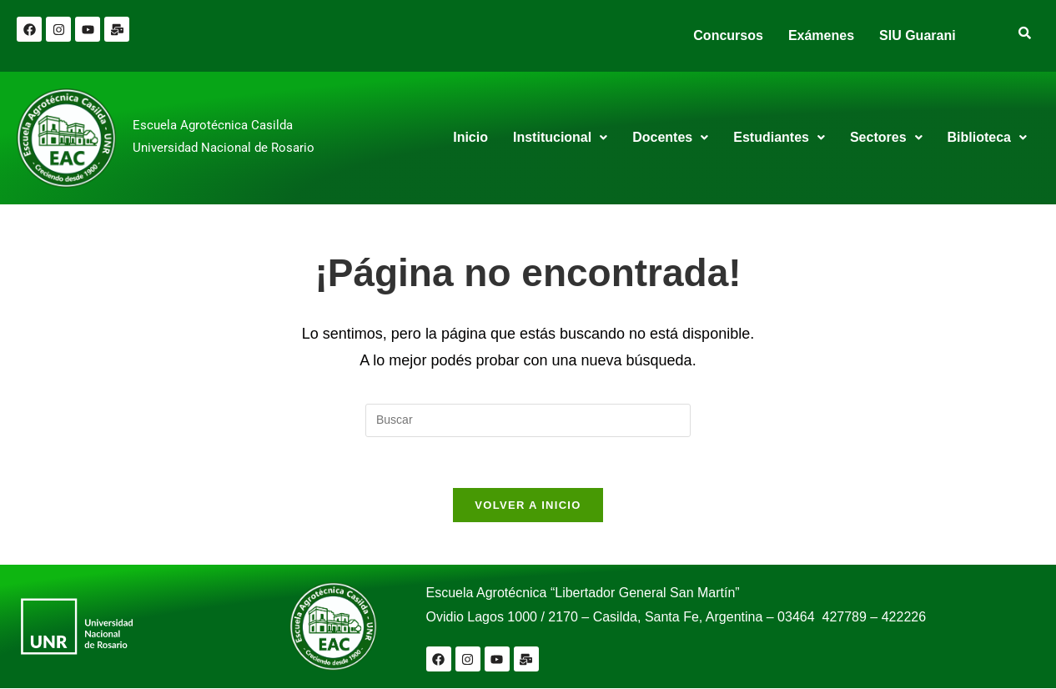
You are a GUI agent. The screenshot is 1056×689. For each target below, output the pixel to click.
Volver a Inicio (528, 505)
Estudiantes (779, 137)
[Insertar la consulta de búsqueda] (528, 420)
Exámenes (821, 35)
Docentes (670, 137)
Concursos (728, 35)
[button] (560, 137)
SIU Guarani (917, 35)
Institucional (560, 137)
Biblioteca (987, 137)
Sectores (886, 137)
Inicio (470, 137)
